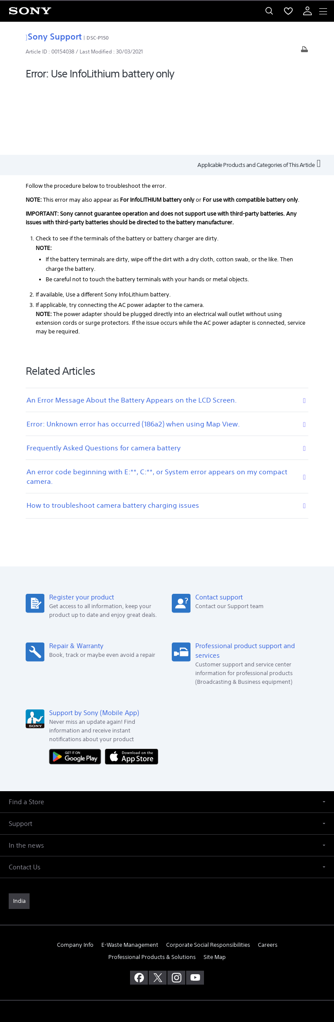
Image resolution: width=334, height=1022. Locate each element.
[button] (167, 734)
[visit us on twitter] (158, 909)
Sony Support (54, 36)
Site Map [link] (215, 888)
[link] (19, 833)
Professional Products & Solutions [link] (152, 888)
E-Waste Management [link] (129, 877)
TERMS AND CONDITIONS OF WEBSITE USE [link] (167, 960)
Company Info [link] (75, 877)
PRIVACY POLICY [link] (167, 971)
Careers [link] (267, 877)
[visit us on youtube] (195, 909)
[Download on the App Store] (131, 688)
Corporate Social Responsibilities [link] (208, 877)
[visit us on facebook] (139, 909)
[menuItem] (288, 11)
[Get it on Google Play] (77, 688)
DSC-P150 (98, 37)
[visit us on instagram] (176, 909)
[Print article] (304, 51)
